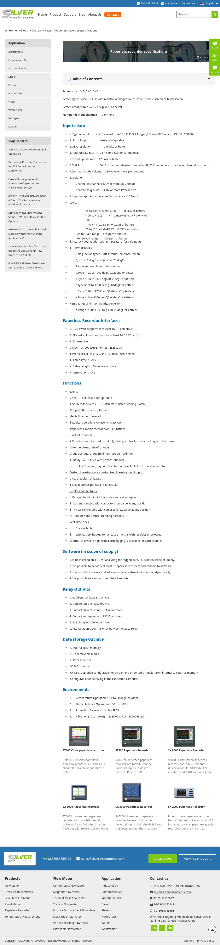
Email (214, 44)
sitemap (189, 940)
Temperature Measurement (22, 916)
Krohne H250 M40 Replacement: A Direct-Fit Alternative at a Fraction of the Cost (27, 200)
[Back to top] (212, 929)
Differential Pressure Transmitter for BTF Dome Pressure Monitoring (27, 166)
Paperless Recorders (18, 910)
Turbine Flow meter (65, 904)
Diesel (11, 76)
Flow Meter (12, 885)
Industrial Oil (16, 51)
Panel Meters (13, 904)
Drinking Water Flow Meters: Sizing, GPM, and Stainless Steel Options (26, 217)
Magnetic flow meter (66, 892)
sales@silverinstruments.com (181, 3)
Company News (41, 30)
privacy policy (205, 940)
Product (55, 14)
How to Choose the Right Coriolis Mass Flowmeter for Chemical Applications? (27, 234)
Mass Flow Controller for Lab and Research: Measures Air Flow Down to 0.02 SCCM (27, 251)
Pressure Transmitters (19, 892)
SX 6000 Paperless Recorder (81, 806)
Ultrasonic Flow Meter (67, 929)
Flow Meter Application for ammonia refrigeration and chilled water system (24, 183)
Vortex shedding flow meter (70, 923)
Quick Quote (162, 858)
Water (11, 101)
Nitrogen (13, 118)
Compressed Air (17, 60)
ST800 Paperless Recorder (132, 750)
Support (70, 14)
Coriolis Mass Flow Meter (69, 885)
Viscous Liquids (17, 68)
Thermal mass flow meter (69, 898)
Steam (12, 85)
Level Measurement (17, 898)
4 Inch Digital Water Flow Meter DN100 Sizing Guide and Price (26, 265)
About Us (94, 14)
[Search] (214, 14)
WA (214, 57)
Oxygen (12, 126)
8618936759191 (57, 859)
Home (42, 14)
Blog (82, 14)
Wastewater (15, 110)
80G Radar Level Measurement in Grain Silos (27, 151)
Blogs (24, 30)
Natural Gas (15, 93)
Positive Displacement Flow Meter (74, 910)
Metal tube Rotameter (67, 916)
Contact (113, 14)
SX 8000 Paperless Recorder (186, 750)
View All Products (197, 858)
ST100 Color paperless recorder (83, 750)
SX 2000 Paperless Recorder (186, 806)
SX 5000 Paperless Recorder (133, 806)
